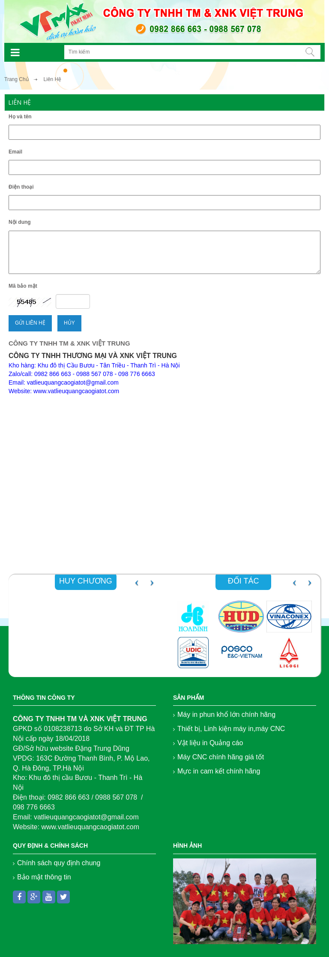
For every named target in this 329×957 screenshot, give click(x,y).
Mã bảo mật (23, 286)
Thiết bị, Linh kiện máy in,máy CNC (231, 728)
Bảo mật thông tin (44, 877)
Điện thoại (21, 187)
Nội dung (20, 222)
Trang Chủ (16, 79)
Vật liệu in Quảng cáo (210, 742)
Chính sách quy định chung (58, 863)
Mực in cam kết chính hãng (218, 771)
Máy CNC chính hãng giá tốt (220, 757)
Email (15, 152)
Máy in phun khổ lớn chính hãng (226, 714)
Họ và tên (20, 117)
